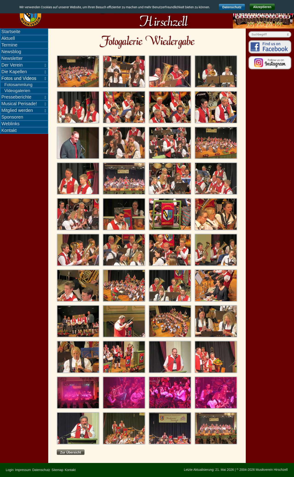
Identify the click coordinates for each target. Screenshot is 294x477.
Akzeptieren (262, 7)
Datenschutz (231, 7)
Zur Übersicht (70, 452)
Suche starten (287, 34)
